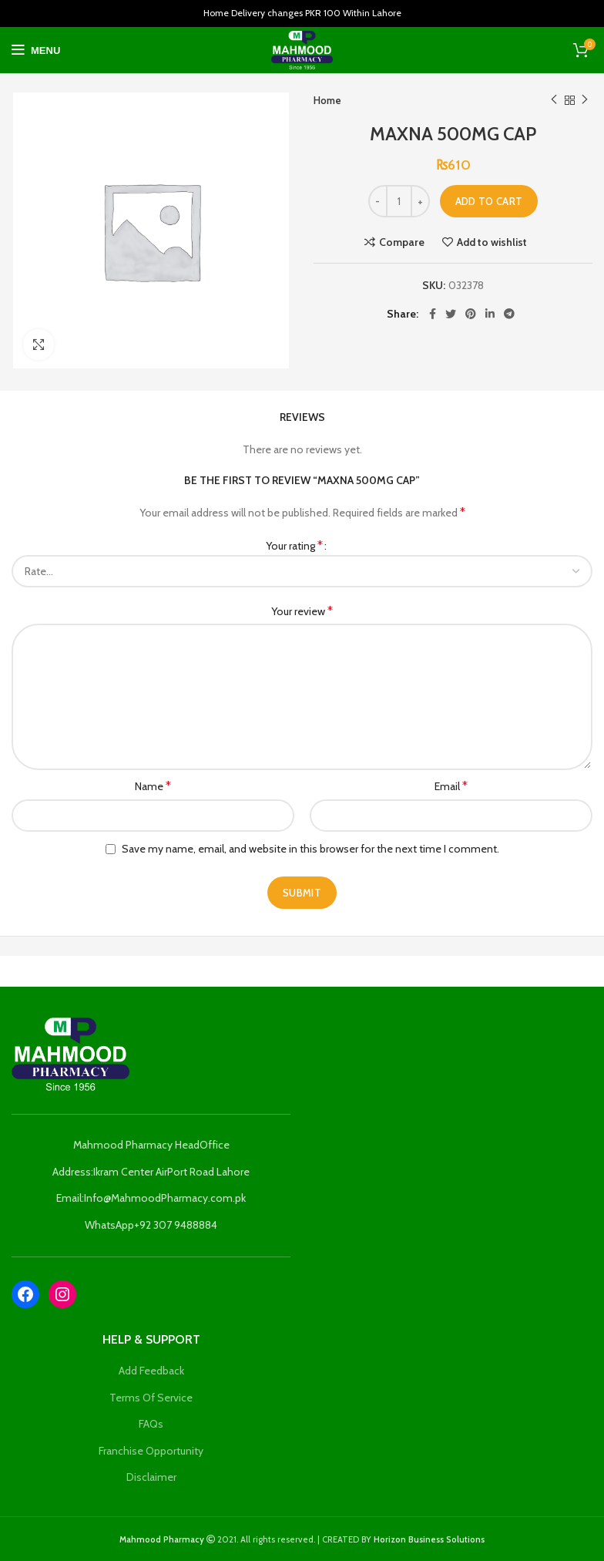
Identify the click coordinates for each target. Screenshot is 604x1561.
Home (327, 100)
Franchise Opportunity (151, 1451)
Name (153, 786)
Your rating (294, 545)
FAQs (151, 1424)
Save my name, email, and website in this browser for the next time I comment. (310, 849)
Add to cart (488, 201)
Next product (584, 100)
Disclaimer (151, 1477)
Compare (401, 242)
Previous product (554, 100)
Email (451, 786)
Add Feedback (151, 1371)
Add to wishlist (492, 242)
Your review (302, 611)
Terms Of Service (151, 1398)
